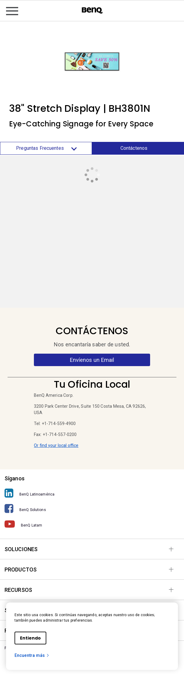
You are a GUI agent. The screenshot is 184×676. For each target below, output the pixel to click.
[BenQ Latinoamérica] (92, 493)
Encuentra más (32, 655)
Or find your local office (56, 445)
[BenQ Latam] (92, 524)
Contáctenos (133, 148)
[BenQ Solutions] (92, 508)
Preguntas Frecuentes (46, 148)
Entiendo (30, 638)
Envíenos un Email (92, 360)
